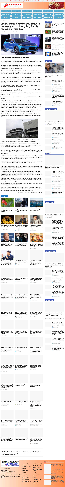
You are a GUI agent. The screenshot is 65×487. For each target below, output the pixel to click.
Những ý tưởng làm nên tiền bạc (37, 470)
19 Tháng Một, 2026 (18, 264)
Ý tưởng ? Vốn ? (36, 483)
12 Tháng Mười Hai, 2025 (56, 350)
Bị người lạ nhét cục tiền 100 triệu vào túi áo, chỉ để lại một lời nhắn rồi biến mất (57, 102)
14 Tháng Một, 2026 (33, 282)
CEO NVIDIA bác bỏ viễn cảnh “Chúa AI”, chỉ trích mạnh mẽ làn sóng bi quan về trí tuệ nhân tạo (7, 296)
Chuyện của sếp (48, 14)
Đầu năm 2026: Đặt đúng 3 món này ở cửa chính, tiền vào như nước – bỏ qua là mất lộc (7, 403)
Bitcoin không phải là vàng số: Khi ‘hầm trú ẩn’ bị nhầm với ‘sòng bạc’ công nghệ (7, 226)
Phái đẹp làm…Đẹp (37, 17)
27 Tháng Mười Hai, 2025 (56, 84)
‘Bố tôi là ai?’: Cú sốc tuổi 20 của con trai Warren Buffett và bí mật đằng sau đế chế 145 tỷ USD (21, 244)
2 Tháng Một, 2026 (18, 404)
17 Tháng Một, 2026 (55, 247)
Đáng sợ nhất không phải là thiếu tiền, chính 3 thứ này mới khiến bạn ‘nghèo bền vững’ (36, 313)
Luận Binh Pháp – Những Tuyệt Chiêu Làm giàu (37, 463)
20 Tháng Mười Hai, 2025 (56, 188)
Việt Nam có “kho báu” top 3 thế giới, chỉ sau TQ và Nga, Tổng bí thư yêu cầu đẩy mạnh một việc (7, 439)
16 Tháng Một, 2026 (4, 282)
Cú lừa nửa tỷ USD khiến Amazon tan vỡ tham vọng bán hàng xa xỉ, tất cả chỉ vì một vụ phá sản (7, 244)
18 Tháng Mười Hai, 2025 (56, 343)
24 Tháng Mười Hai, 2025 (56, 91)
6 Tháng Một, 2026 (4, 371)
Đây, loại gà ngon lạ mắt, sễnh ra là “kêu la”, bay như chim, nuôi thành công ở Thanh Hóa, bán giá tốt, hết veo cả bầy (54, 265)
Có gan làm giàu (25, 474)
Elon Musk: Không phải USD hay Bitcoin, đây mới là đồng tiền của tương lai (7, 279)
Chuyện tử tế (24, 472)
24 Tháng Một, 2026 (55, 27)
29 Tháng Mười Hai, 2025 (34, 443)
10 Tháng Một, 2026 (18, 317)
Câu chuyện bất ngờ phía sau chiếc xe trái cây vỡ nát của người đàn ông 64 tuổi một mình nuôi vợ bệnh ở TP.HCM (54, 75)
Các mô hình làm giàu (26, 466)
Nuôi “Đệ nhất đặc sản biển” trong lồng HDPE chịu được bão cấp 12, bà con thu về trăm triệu (58, 286)
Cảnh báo (16, 17)
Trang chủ (5, 11)
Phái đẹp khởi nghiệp (27, 17)
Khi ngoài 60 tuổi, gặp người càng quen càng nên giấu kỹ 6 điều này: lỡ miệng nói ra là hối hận (7, 349)
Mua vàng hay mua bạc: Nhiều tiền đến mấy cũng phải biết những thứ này (35, 385)
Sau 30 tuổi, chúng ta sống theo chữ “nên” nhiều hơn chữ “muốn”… (21, 349)
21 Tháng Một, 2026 (18, 230)
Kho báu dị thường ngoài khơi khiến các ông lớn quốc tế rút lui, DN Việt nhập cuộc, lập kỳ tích (21, 296)
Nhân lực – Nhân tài (27, 14)
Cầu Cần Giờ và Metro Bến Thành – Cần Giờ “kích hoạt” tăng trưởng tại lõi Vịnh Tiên (36, 209)
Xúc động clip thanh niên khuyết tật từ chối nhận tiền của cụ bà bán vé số (58, 81)
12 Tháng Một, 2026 (4, 315)
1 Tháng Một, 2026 (33, 408)
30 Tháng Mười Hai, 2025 (5, 442)
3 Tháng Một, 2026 (4, 405)
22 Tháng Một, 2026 (4, 229)
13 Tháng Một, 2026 (18, 298)
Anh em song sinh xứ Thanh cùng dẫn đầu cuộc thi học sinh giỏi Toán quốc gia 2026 (58, 134)
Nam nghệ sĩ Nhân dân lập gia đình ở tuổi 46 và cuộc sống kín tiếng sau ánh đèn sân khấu (58, 24)
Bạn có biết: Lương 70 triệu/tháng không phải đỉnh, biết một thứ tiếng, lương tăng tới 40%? (21, 366)
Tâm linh (16, 14)
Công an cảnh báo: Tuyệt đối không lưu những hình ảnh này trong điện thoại (35, 366)
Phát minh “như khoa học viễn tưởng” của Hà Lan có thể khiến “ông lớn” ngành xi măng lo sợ (58, 128)
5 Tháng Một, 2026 (4, 389)
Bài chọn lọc (5, 20)
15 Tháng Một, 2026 (18, 281)
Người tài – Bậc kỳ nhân (6, 14)
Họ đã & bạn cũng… (25, 479)
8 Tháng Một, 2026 (33, 335)
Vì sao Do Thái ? (59, 17)
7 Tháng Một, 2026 (18, 351)
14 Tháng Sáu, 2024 (4, 31)
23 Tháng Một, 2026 (55, 49)
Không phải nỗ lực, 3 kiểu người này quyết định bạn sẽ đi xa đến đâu (21, 262)
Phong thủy (6, 17)
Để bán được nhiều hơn (59, 14)
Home (2, 20)
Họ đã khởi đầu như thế (48, 17)
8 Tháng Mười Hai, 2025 (56, 193)
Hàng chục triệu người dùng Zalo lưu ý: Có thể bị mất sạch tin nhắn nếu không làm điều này (57, 53)
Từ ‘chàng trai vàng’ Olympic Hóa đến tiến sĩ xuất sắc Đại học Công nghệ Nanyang (58, 141)
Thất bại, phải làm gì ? (37, 479)
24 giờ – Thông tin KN (26, 463)
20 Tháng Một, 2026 (18, 247)
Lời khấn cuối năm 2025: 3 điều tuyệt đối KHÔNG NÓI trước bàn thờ (58, 186)
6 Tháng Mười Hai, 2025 (56, 105)
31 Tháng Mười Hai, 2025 (34, 425)
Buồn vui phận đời (37, 14)
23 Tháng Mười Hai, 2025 (56, 296)
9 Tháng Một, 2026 (4, 335)
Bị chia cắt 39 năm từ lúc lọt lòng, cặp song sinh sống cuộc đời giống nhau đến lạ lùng (36, 279)
